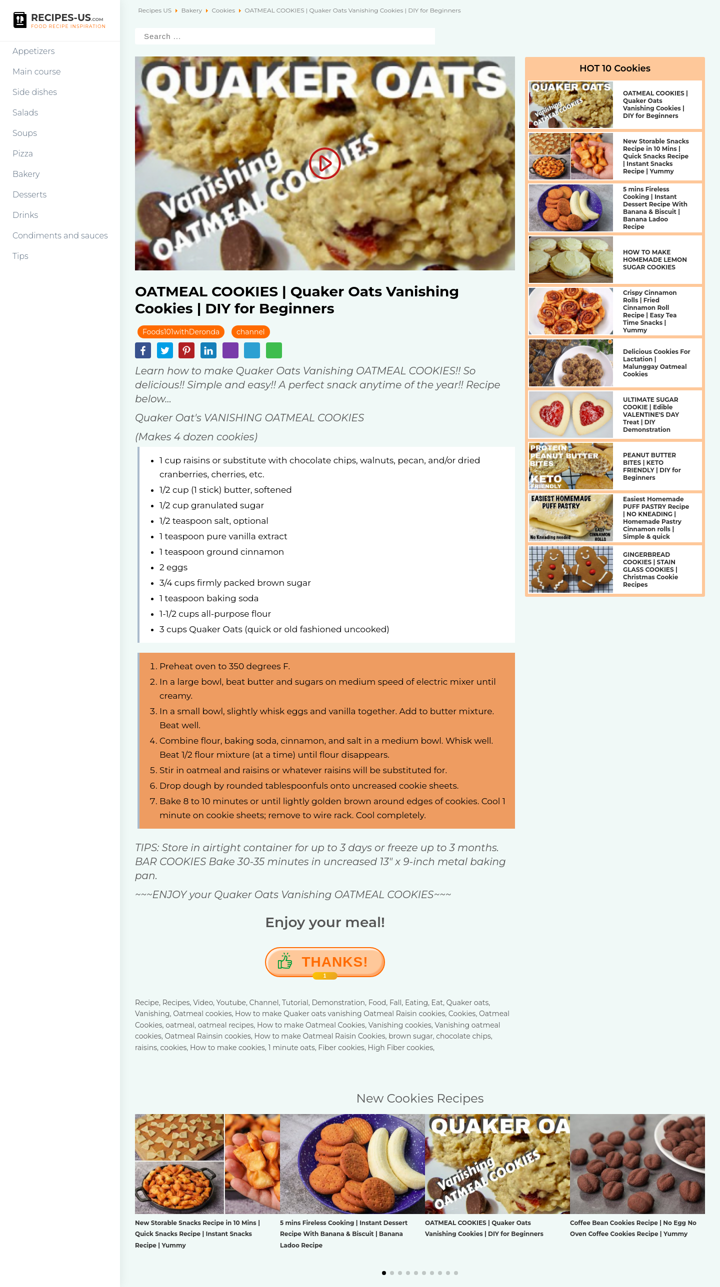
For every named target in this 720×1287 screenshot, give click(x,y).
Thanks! (335, 965)
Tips (20, 256)
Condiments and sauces (60, 235)
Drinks (25, 215)
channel (250, 331)
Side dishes (34, 92)
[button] (384, 1273)
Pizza (22, 153)
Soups (24, 133)
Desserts (29, 194)
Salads (25, 112)
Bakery (26, 174)
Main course (36, 71)
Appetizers (33, 51)
